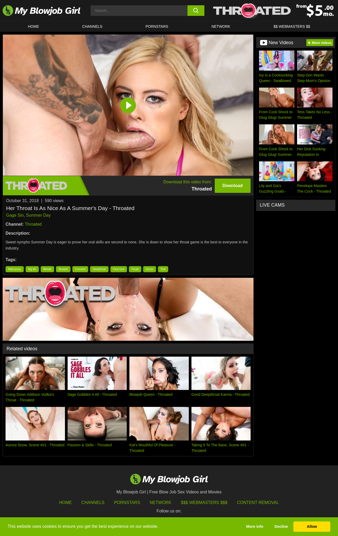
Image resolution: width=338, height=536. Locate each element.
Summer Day (38, 215)
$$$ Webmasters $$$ (204, 502)
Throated (33, 224)
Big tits (32, 269)
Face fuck (118, 269)
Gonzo (149, 269)
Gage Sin (15, 215)
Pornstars (127, 502)
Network (221, 26)
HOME (33, 26)
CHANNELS (92, 26)
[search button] (196, 10)
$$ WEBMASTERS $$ (292, 26)
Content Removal (258, 502)
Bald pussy (14, 269)
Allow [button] (312, 526)
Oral (163, 269)
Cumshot (80, 269)
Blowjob (63, 269)
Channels (92, 502)
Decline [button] (281, 526)
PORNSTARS (156, 26)
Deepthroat (99, 269)
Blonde (47, 269)
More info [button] (254, 526)
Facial (135, 269)
